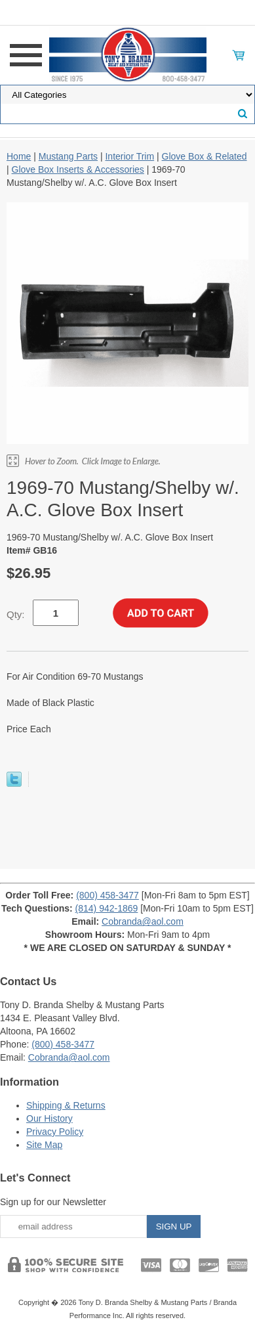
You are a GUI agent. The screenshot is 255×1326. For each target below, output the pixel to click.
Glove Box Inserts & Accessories (78, 169)
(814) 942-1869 (106, 908)
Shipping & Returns (66, 1105)
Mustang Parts (68, 156)
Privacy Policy (54, 1131)
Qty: (16, 614)
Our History (49, 1118)
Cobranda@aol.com (143, 921)
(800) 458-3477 (107, 895)
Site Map (44, 1144)
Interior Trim (129, 156)
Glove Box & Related (204, 156)
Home (19, 156)
